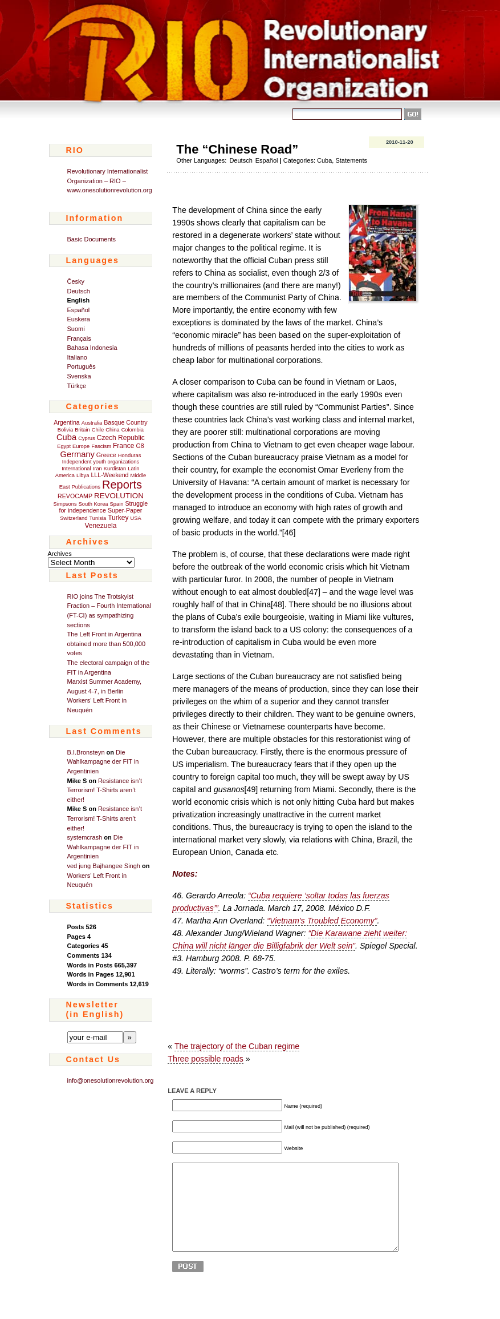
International (76, 468)
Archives (60, 553)
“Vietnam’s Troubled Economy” (322, 920)
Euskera (78, 319)
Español (78, 309)
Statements (351, 160)
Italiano (77, 357)
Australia (92, 423)
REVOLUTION (119, 495)
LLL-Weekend (109, 474)
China (112, 430)
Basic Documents (91, 239)
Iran (97, 468)
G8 (140, 445)
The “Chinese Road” (237, 149)
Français (79, 338)
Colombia (132, 430)
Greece (106, 454)
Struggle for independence (103, 507)
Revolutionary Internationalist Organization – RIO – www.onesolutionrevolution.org (109, 180)
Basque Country (125, 422)
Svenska (79, 376)
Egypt (64, 446)
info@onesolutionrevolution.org (110, 1080)
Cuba (66, 437)
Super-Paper (125, 510)
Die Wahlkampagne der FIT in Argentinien (103, 762)
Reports (122, 484)
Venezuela (100, 526)
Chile (98, 430)
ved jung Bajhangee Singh (103, 865)
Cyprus (86, 438)
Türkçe (77, 385)
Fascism (101, 446)
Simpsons (65, 504)
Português (81, 366)
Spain (117, 504)
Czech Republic (121, 438)
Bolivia (65, 430)
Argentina (67, 422)
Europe (81, 446)
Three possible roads (205, 1058)
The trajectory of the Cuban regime (236, 1046)
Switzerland (73, 518)
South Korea (93, 504)
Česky (76, 281)
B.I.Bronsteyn (86, 752)
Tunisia (97, 518)
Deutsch (78, 291)
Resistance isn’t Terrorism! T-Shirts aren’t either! (104, 790)
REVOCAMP (75, 496)
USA (136, 518)
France (123, 446)
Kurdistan (115, 468)
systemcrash (85, 837)
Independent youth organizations (100, 462)
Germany (77, 454)
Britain (82, 430)
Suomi (76, 328)
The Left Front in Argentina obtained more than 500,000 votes (106, 643)
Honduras (129, 455)
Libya (82, 475)
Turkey (118, 518)
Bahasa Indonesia (92, 347)
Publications (86, 487)
